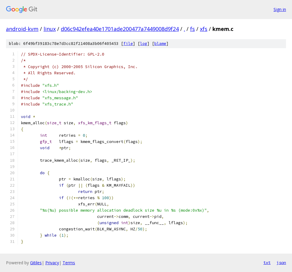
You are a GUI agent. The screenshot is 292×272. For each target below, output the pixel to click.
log (143, 43)
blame (160, 43)
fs (192, 28)
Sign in (280, 9)
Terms (69, 262)
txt (267, 262)
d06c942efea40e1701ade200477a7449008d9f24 (120, 28)
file (128, 43)
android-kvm (22, 28)
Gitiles (36, 262)
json (281, 262)
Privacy (52, 262)
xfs (203, 28)
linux (50, 28)
